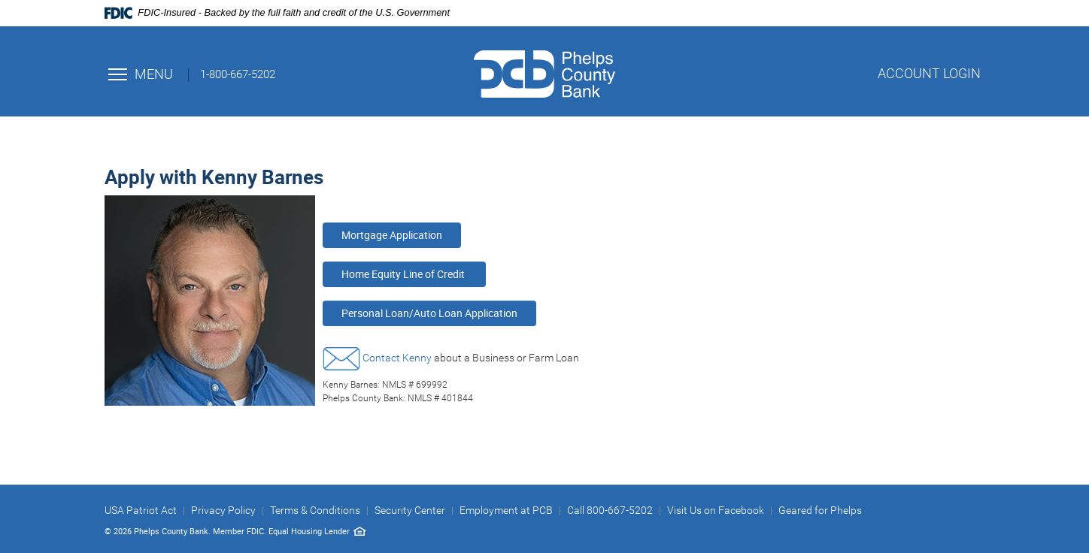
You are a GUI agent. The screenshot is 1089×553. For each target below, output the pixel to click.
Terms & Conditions (315, 510)
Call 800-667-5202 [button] (610, 510)
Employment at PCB (506, 510)
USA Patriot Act (141, 510)
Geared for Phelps (820, 510)
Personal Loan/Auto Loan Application (429, 313)
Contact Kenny (397, 358)
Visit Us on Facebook (715, 510)
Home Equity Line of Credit (404, 274)
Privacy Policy (223, 510)
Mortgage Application (391, 235)
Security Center (410, 510)
